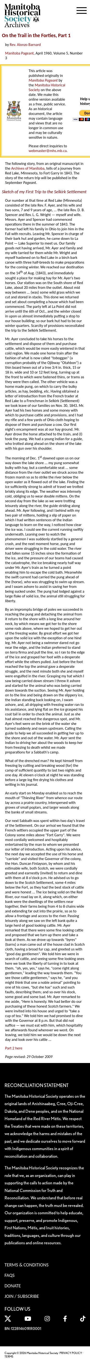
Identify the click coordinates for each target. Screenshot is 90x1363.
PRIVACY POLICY (71, 1353)
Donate (13, 1286)
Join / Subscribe (22, 1296)
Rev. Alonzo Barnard (25, 44)
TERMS (9, 1356)
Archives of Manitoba (27, 168)
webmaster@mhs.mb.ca (47, 150)
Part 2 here (13, 1048)
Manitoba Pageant (19, 53)
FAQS (10, 1275)
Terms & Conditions (26, 1265)
